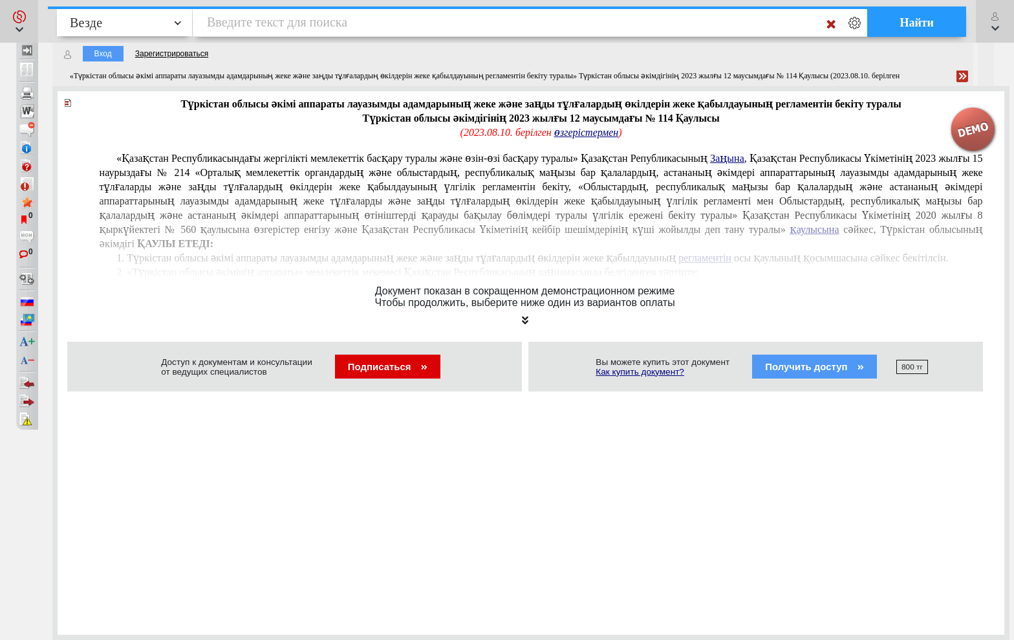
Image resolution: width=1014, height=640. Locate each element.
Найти (917, 22)
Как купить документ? (640, 372)
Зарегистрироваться (171, 53)
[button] (19, 21)
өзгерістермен (586, 132)
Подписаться (387, 366)
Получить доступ (814, 366)
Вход (103, 53)
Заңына (727, 158)
